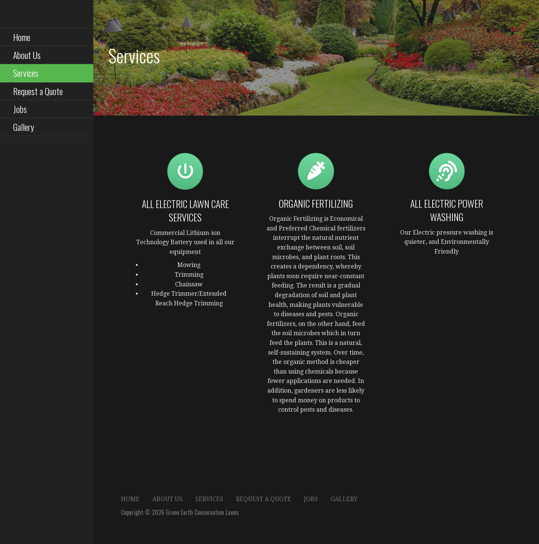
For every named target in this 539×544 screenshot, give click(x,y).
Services (25, 72)
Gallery (23, 126)
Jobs (20, 109)
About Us (27, 55)
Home (21, 37)
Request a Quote (38, 91)
